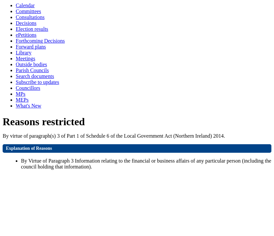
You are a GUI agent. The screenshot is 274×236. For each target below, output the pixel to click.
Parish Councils (32, 70)
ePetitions (26, 35)
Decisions (26, 23)
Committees (28, 11)
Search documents (35, 76)
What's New (28, 105)
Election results (32, 29)
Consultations (30, 17)
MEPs (22, 100)
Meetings (25, 58)
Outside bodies (31, 64)
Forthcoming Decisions (40, 41)
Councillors (28, 88)
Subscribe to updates (37, 82)
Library (23, 52)
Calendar (25, 5)
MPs (20, 94)
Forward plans (31, 46)
